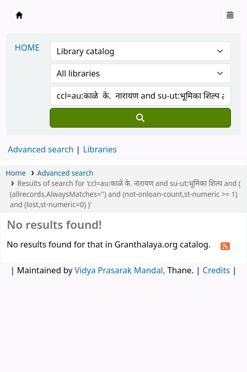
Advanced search (41, 149)
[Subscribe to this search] (225, 245)
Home (16, 173)
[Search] (140, 118)
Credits (216, 270)
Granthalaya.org (19, 15)
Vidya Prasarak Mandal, (120, 270)
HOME (27, 47)
